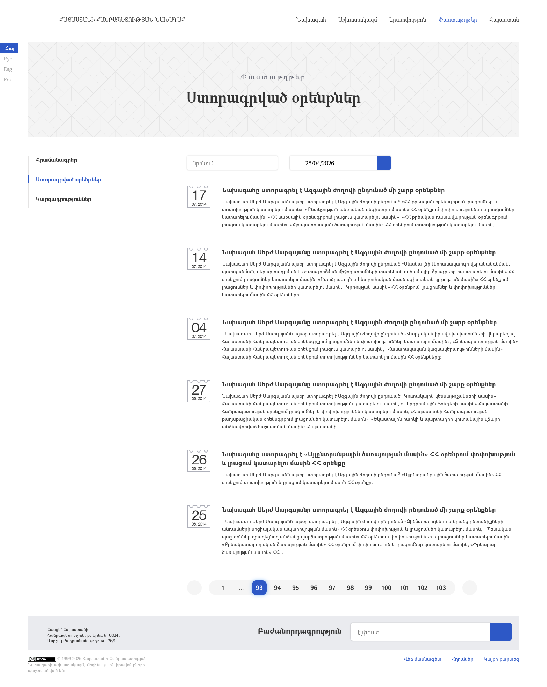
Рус (7, 58)
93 (259, 587)
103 (441, 587)
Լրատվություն (407, 21)
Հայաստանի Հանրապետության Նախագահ (122, 21)
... (297, 163)
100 (386, 587)
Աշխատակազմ (357, 21)
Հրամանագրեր (56, 159)
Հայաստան (504, 21)
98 (350, 587)
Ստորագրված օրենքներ (68, 179)
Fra (7, 79)
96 (313, 587)
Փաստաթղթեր (458, 21)
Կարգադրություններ (63, 198)
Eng (7, 69)
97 (332, 587)
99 (368, 587)
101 (405, 587)
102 (422, 587)
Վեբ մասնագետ (422, 659)
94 (277, 587)
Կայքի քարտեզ (501, 659)
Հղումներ (462, 659)
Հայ (9, 48)
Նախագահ (311, 21)
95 (295, 587)
